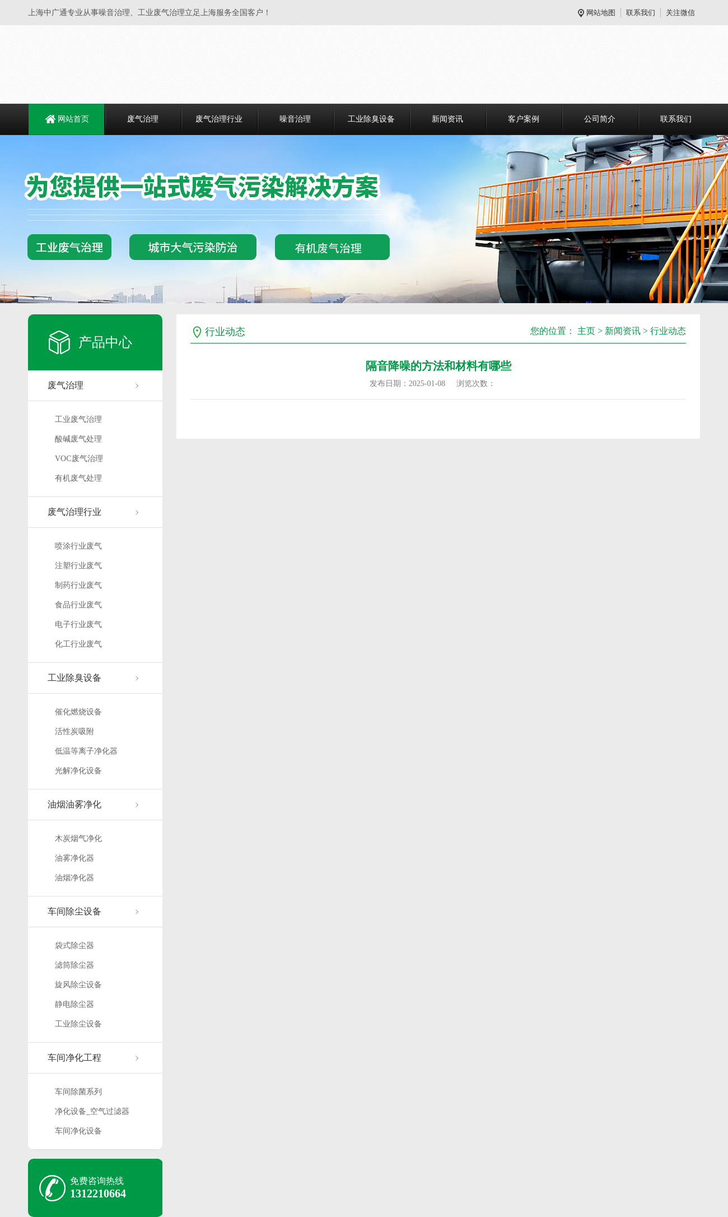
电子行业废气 (78, 624)
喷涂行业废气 (78, 546)
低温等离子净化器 (86, 751)
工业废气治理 (78, 419)
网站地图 (600, 12)
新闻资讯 (447, 119)
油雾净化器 (74, 858)
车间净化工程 (74, 1057)
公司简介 (599, 119)
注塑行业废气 (78, 565)
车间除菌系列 (78, 1092)
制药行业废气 (78, 585)
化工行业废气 (78, 644)
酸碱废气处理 (78, 439)
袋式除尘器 (74, 945)
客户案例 (523, 119)
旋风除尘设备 (78, 985)
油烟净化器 (74, 878)
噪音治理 (295, 119)
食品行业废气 (78, 605)
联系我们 (640, 12)
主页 (586, 331)
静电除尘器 (74, 1004)
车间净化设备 (78, 1131)
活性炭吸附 (74, 731)
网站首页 (73, 119)
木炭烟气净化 (78, 838)
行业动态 (668, 331)
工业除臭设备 (371, 119)
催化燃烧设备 (78, 712)
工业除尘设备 (78, 1024)
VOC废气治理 (79, 458)
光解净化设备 (78, 771)
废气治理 (142, 119)
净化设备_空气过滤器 (92, 1111)
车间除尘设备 (74, 911)
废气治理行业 (218, 119)
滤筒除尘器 (74, 965)
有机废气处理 (78, 478)
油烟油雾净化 (74, 804)
